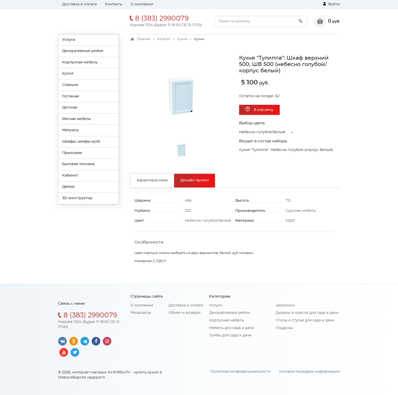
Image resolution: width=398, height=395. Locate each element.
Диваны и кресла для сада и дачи (307, 313)
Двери (68, 186)
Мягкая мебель (76, 119)
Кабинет (70, 175)
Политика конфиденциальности (240, 371)
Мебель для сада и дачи (231, 328)
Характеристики (152, 180)
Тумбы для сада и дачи (230, 335)
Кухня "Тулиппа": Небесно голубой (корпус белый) (286, 150)
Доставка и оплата (79, 4)
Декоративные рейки (82, 51)
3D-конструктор (77, 198)
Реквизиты (140, 313)
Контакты (113, 4)
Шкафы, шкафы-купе (81, 141)
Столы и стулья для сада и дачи (305, 320)
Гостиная (70, 96)
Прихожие (72, 153)
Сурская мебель (301, 211)
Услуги (68, 40)
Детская (69, 107)
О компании (141, 4)
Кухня (68, 73)
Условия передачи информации (309, 371)
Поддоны (284, 328)
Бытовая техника (78, 164)
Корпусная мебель (80, 62)
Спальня (70, 85)
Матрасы (70, 130)
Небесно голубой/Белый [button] (262, 132)
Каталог (164, 39)
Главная (144, 39)
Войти (331, 4)
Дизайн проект (194, 180)
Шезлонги (285, 305)
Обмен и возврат (185, 313)
